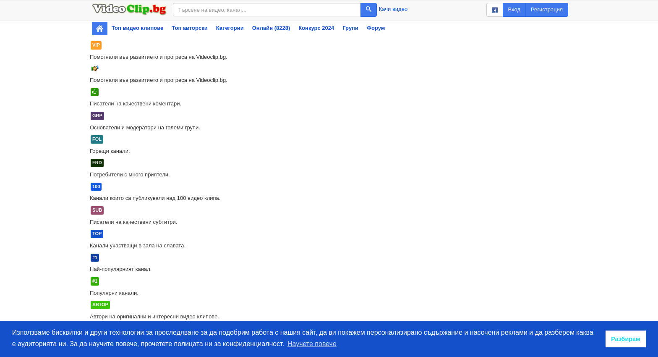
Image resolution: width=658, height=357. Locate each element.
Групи (350, 28)
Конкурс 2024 (316, 28)
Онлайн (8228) (271, 28)
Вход (514, 9)
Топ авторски (189, 28)
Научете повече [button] (312, 343)
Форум (376, 28)
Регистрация (547, 9)
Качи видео (393, 9)
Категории (230, 28)
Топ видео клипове (137, 28)
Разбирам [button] (625, 339)
